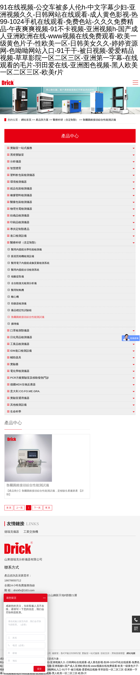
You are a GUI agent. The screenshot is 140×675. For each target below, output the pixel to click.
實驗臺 (14, 364)
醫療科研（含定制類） (65, 119)
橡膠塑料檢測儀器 (21, 195)
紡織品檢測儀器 (19, 215)
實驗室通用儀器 (19, 397)
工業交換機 (31, 531)
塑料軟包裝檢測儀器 (22, 174)
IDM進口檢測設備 (21, 350)
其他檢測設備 (18, 404)
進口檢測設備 (18, 235)
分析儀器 (15, 161)
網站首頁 (26, 119)
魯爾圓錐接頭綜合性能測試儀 (99, 119)
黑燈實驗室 (17, 154)
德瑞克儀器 (11, 531)
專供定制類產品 (19, 228)
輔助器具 (15, 357)
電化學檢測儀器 (19, 370)
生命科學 (15, 411)
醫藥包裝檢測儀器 (21, 201)
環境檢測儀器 (18, 181)
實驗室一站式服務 (21, 147)
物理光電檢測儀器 (21, 208)
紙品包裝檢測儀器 (21, 188)
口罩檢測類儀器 (19, 330)
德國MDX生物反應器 (22, 384)
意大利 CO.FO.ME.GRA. (25, 391)
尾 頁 (47, 507)
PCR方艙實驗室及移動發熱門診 (29, 377)
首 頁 (8, 507)
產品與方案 (42, 119)
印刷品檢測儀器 (19, 222)
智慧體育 (15, 168)
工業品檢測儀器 (19, 343)
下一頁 (37, 507)
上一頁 (19, 507)
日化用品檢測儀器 (21, 337)
